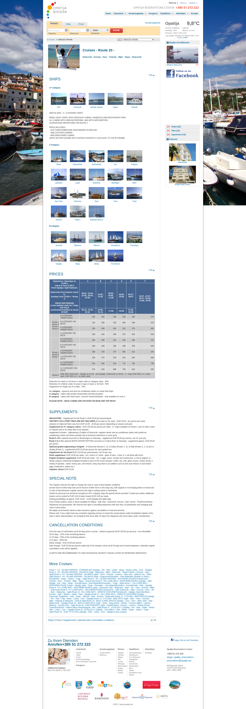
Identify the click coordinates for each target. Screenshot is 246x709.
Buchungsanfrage (83, 659)
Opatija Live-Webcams (179, 42)
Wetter (131, 675)
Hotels (54, 23)
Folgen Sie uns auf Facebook (186, 640)
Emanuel (78, 106)
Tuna (115, 200)
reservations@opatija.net (179, 660)
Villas (68, 24)
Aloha (59, 163)
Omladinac (115, 244)
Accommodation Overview (86, 662)
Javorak (59, 244)
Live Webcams (134, 657)
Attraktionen (133, 655)
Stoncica (78, 200)
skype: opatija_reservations (180, 657)
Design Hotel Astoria (182, 184)
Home (108, 13)
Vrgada (59, 263)
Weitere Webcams (174, 65)
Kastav (120, 673)
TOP (152, 75)
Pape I (78, 218)
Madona (78, 244)
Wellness (103, 655)
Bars (131, 668)
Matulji (120, 670)
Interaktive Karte (135, 673)
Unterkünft (118, 13)
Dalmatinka (96, 163)
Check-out (74, 33)
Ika (115, 163)
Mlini (134, 182)
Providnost (115, 263)
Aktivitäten (180, 13)
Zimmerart (95, 33)
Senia (96, 263)
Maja (78, 263)
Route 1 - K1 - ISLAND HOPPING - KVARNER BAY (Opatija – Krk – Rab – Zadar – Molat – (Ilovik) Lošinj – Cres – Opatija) (100, 570)
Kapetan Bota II (96, 218)
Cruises (52, 40)
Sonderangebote (136, 13)
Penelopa (134, 244)
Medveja (121, 664)
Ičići (119, 659)
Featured (173, 139)
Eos (59, 106)
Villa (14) (173, 130)
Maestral (96, 182)
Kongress (153, 13)
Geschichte (133, 664)
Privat (81, 24)
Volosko (121, 655)
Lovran (120, 662)
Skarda (134, 106)
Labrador (59, 182)
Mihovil (96, 244)
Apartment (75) (176, 134)
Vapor (115, 106)
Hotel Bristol (182, 162)
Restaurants (133, 666)
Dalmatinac (78, 163)
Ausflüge (148, 653)
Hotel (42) (174, 126)
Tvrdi (134, 200)
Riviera (121, 649)
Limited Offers (105, 653)
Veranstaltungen (135, 653)
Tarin (96, 200)
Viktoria (59, 218)
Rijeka (120, 657)
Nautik (131, 670)
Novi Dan (59, 200)
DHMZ (185, 37)
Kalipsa (134, 163)
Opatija (120, 653)
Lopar (78, 182)
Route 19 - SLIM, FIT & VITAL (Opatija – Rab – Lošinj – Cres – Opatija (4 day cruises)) (90, 612)
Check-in (52, 33)
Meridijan (115, 182)
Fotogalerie (133, 659)
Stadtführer (165, 13)
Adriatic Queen (96, 106)
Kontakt (194, 13)
